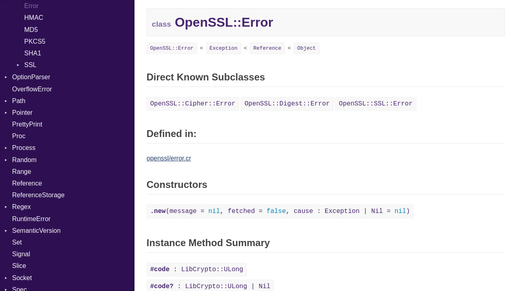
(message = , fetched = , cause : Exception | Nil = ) (280, 211)
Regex (21, 206)
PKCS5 (34, 41)
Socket (22, 277)
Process (24, 147)
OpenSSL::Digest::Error (287, 104)
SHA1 (32, 53)
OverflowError (32, 89)
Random (24, 159)
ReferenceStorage (38, 195)
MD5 (31, 29)
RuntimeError (31, 218)
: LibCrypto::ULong (196, 269)
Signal (21, 254)
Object (306, 48)
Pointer (22, 112)
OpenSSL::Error (172, 48)
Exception (223, 48)
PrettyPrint (27, 124)
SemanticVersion (36, 230)
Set (17, 242)
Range (21, 171)
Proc (18, 136)
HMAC (33, 17)
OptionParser (31, 77)
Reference (27, 183)
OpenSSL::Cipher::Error (192, 104)
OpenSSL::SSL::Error (375, 104)
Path (18, 100)
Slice (19, 265)
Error (31, 5)
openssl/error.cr (169, 158)
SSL (30, 64)
